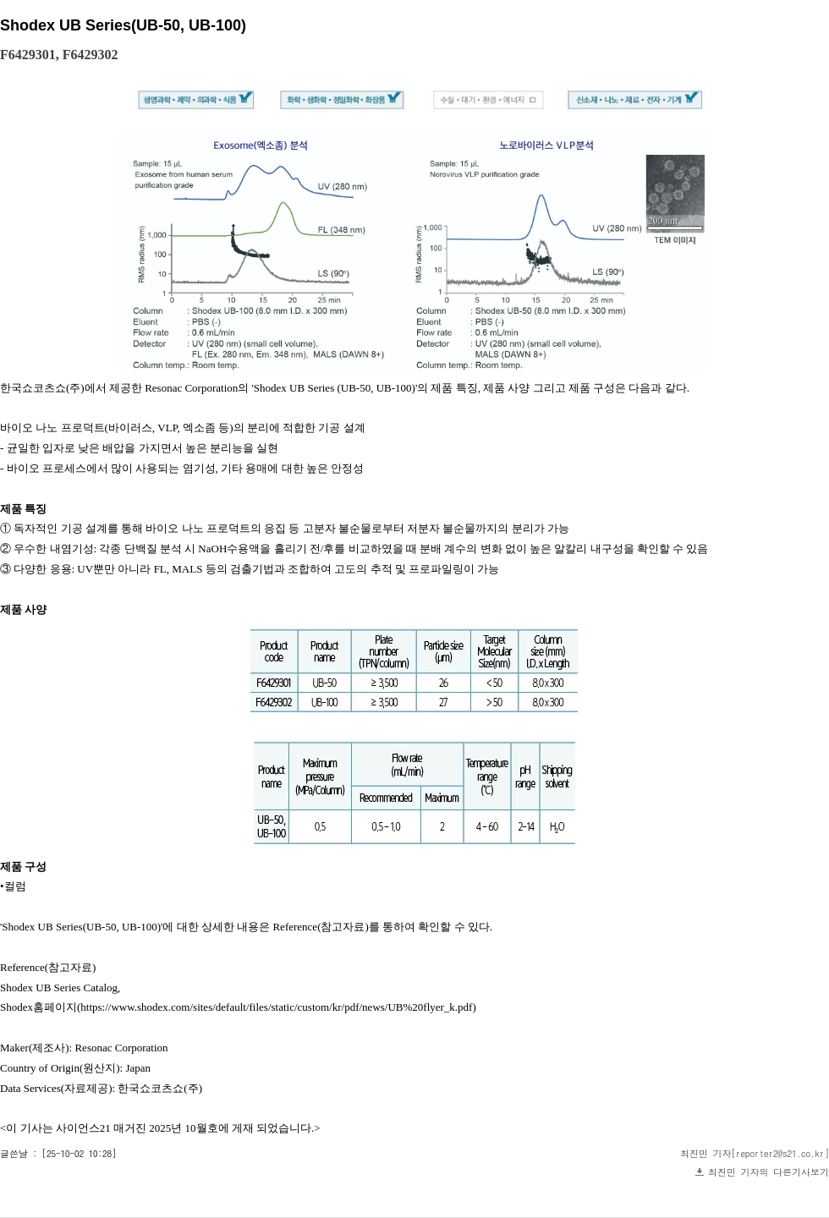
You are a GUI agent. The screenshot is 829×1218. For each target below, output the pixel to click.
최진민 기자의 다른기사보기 (768, 1172)
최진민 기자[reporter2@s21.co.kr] (754, 1153)
